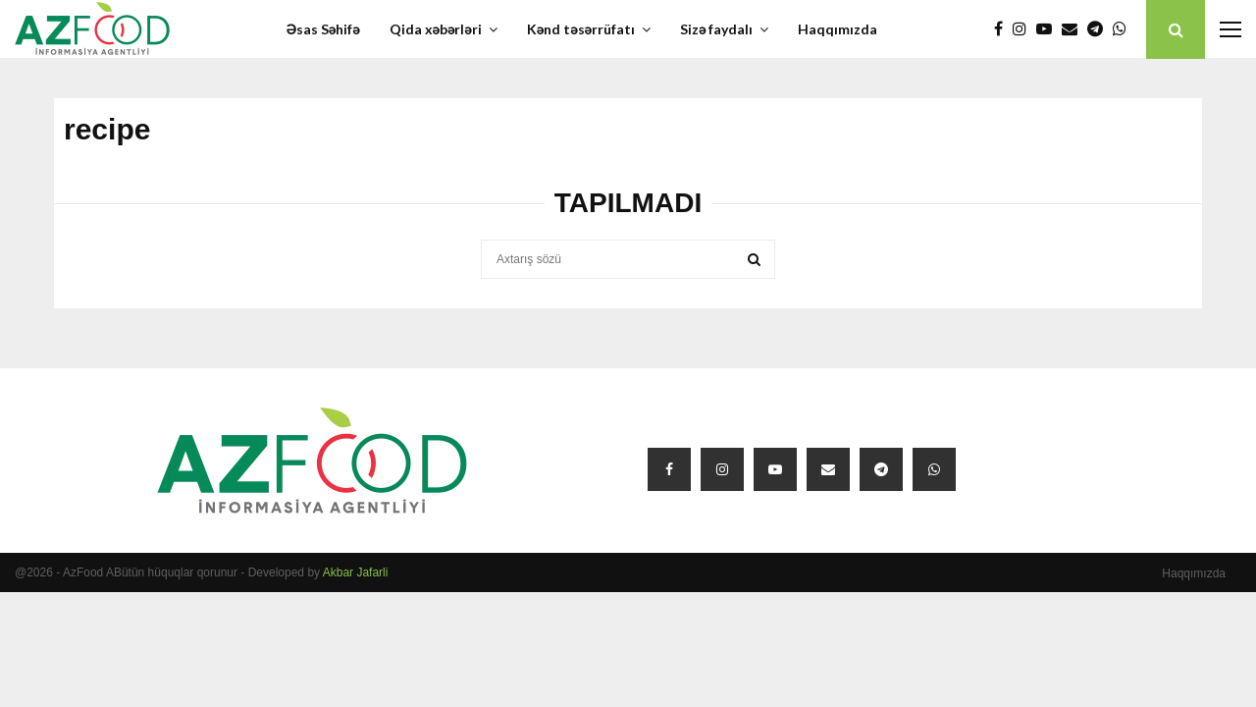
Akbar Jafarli (356, 572)
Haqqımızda (837, 29)
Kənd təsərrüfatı (581, 29)
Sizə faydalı (716, 29)
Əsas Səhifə (323, 29)
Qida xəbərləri (436, 29)
